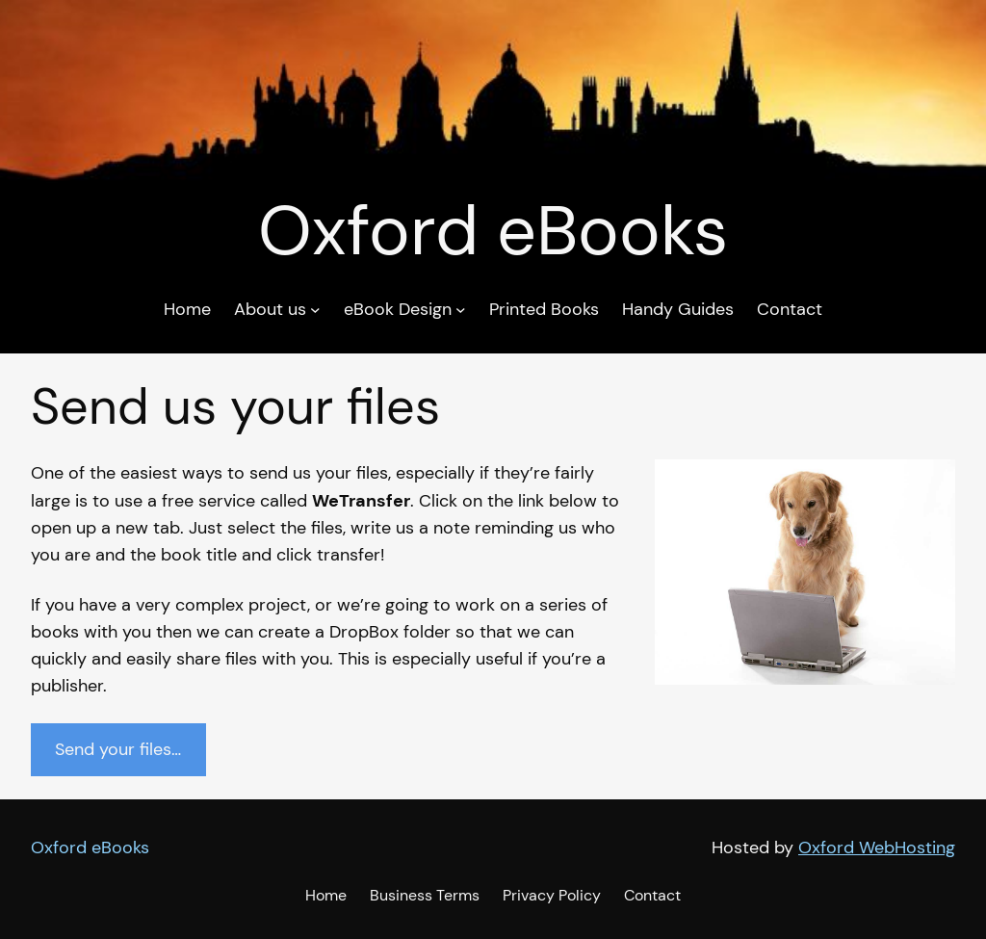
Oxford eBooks (90, 847)
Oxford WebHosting (876, 847)
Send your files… (118, 749)
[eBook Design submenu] (460, 309)
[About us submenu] (315, 309)
